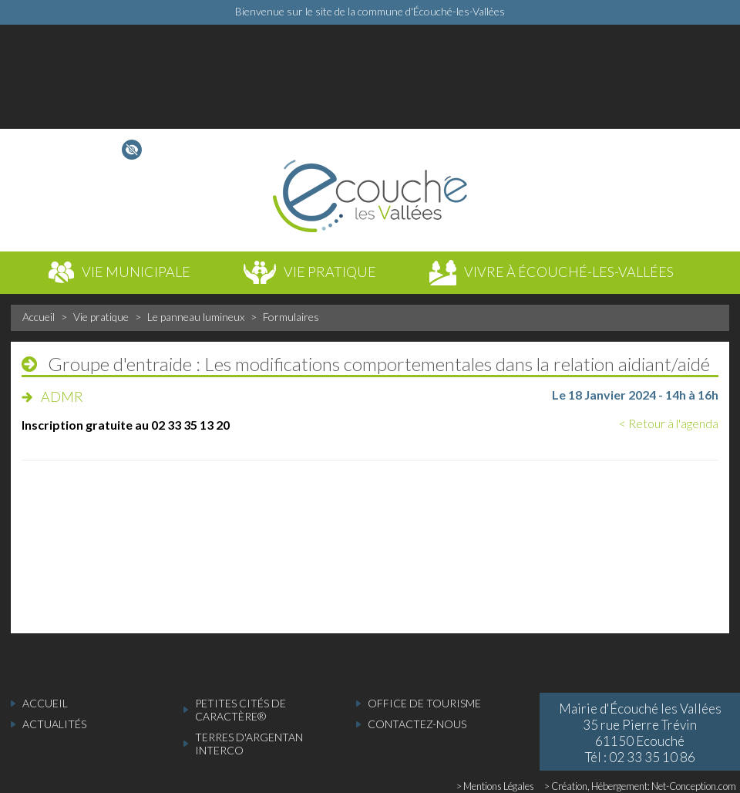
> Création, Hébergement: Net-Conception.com (640, 786)
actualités (54, 724)
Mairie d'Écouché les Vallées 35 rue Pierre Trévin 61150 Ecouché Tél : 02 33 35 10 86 (640, 732)
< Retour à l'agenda (668, 423)
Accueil (38, 316)
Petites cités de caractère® (240, 710)
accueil (45, 703)
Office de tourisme (424, 703)
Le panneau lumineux (195, 316)
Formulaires (291, 316)
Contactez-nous (417, 724)
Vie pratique (101, 316)
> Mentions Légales (495, 786)
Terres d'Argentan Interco (249, 744)
